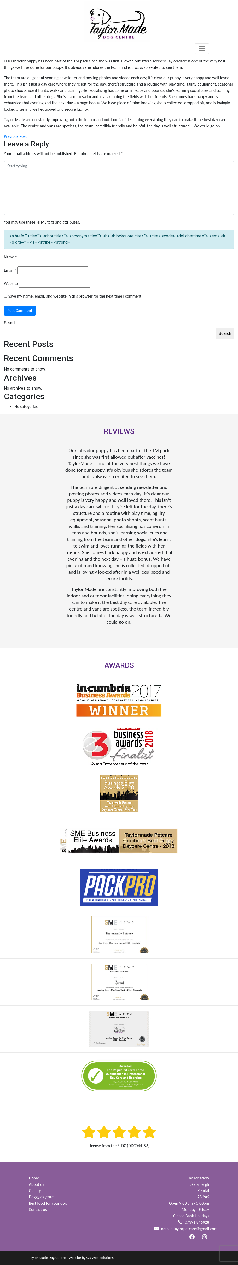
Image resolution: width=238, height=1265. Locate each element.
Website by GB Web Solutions (90, 1257)
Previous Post (15, 136)
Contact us (38, 1209)
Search (10, 322)
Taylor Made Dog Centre (47, 1257)
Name (10, 256)
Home (34, 1178)
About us (36, 1184)
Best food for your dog (48, 1203)
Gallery (35, 1190)
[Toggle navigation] (202, 48)
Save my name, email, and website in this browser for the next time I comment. (75, 296)
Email (10, 270)
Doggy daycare (41, 1196)
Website (11, 283)
